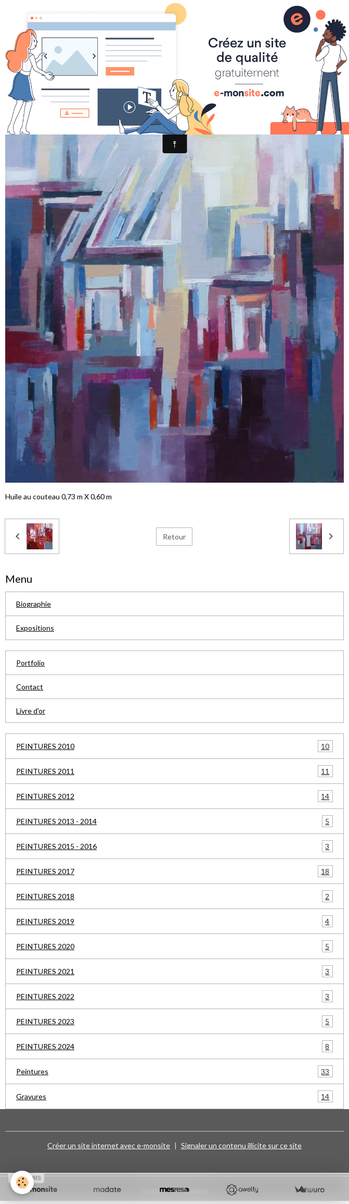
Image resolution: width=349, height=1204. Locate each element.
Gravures (174, 1096)
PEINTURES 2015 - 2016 (174, 846)
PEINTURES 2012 (174, 796)
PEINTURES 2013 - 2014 (174, 821)
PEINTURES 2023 (174, 1021)
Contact (29, 686)
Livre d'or (30, 710)
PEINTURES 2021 (174, 971)
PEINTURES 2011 (174, 771)
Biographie (33, 603)
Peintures (174, 1071)
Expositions (35, 627)
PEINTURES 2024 (174, 1046)
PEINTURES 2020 (174, 946)
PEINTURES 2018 (174, 896)
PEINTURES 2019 (174, 921)
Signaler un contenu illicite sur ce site (241, 1145)
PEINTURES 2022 (174, 996)
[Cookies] (22, 1182)
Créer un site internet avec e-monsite (108, 1145)
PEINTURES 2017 (174, 871)
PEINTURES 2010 (174, 746)
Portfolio (30, 662)
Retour (174, 536)
